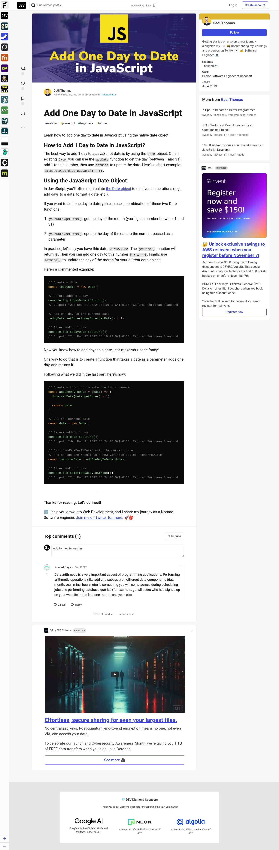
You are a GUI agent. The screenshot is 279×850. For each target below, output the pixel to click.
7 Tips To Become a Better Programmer (234, 112)
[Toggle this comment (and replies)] (47, 574)
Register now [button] (234, 312)
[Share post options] (23, 127)
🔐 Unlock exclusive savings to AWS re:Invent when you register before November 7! (233, 250)
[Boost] (23, 113)
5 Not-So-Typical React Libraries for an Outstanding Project (234, 130)
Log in (233, 5)
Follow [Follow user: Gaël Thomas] (234, 32)
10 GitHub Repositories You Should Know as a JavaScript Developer (234, 150)
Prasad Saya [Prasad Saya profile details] (63, 567)
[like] (59, 605)
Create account (255, 5)
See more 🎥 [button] (115, 760)
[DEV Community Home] (21, 5)
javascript (67, 123)
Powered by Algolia (143, 5)
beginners (85, 123)
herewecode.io (109, 94)
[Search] (33, 5)
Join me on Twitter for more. (99, 517)
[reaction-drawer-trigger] (23, 71)
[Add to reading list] (23, 101)
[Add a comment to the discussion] (118, 551)
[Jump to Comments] (23, 86)
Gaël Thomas (62, 90)
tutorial (102, 123)
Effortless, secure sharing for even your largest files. (111, 720)
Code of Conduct (104, 614)
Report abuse (126, 614)
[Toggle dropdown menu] (180, 566)
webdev (51, 123)
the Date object (118, 188)
